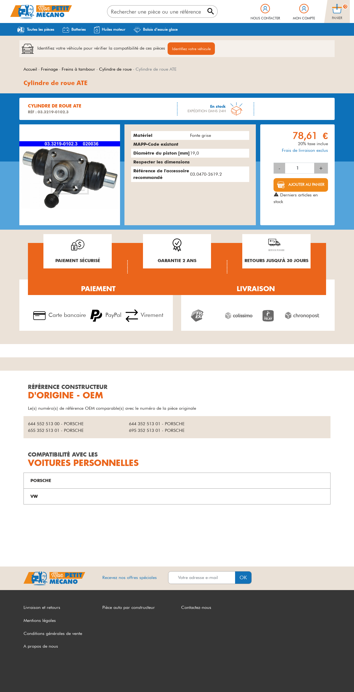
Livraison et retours (42, 607)
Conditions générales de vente (53, 633)
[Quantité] (299, 168)
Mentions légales (40, 620)
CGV (28, 677)
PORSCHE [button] (40, 480)
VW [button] (34, 496)
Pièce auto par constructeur (128, 607)
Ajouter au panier (305, 185)
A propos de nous (41, 646)
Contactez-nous (196, 607)
